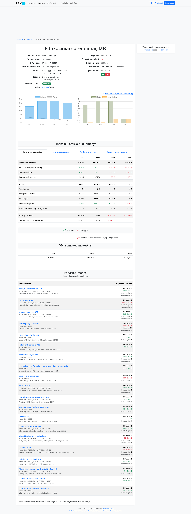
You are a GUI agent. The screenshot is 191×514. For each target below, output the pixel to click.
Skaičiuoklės (52, 3)
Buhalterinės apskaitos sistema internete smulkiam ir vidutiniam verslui (95, 511)
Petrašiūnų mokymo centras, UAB (34, 397)
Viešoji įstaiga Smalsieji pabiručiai (34, 407)
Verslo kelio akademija (29, 376)
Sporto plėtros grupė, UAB (30, 426)
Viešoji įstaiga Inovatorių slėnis (32, 436)
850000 (45, 87)
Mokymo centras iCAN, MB (30, 288)
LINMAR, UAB (25, 447)
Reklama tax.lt (108, 508)
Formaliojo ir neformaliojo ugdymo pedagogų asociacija (43, 366)
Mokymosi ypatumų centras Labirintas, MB (38, 469)
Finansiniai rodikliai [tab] (61, 152)
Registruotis (169, 3)
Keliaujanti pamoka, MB (29, 345)
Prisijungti (159, 3)
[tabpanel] (75, 190)
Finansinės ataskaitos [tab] (32, 152)
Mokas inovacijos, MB (28, 354)
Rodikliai (64, 3)
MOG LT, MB (24, 385)
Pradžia (20, 39)
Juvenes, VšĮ (24, 416)
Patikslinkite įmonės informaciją (117, 93)
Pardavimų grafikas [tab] (88, 152)
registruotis (163, 50)
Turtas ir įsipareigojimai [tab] (117, 152)
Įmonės (41, 3)
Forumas (32, 3)
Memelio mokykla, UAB (29, 335)
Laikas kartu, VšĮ (26, 300)
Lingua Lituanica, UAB (28, 312)
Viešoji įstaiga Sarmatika (30, 323)
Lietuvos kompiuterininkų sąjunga (34, 488)
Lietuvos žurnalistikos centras (32, 478)
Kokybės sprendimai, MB (30, 459)
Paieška (73, 3)
